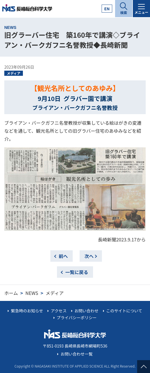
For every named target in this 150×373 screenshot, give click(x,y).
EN (107, 8)
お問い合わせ (86, 311)
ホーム (11, 292)
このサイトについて (124, 311)
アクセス (58, 311)
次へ (89, 256)
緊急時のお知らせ (27, 311)
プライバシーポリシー (77, 317)
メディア (13, 73)
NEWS (31, 292)
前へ (63, 256)
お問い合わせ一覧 (77, 354)
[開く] (123, 8)
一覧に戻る (76, 272)
